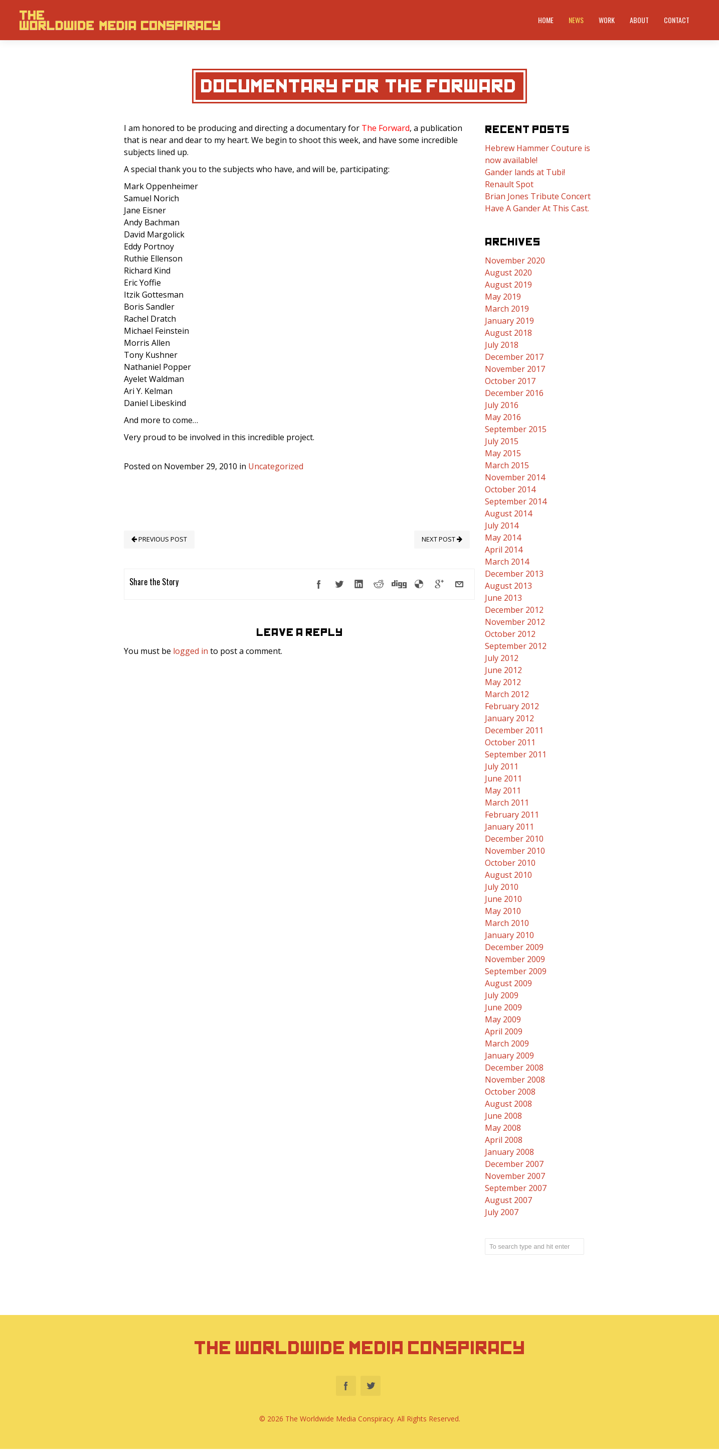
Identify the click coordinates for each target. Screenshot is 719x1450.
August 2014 (508, 513)
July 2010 (501, 886)
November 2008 (515, 1079)
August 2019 (508, 284)
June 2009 (503, 1007)
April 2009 (503, 1031)
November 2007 (515, 1175)
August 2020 (508, 272)
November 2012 (515, 621)
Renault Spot (509, 184)
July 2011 (501, 766)
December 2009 (514, 947)
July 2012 (501, 658)
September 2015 (516, 429)
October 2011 (510, 742)
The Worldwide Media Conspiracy (359, 1348)
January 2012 (509, 718)
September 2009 (516, 971)
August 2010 (508, 874)
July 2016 (501, 405)
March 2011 (507, 802)
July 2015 (501, 441)
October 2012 (510, 633)
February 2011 (512, 814)
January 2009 (509, 1055)
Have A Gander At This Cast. (537, 208)
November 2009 (515, 959)
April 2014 (503, 549)
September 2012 (516, 645)
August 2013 (508, 585)
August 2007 (508, 1200)
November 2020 (515, 260)
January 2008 (509, 1151)
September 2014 (516, 501)
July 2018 (501, 344)
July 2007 (501, 1212)
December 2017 (514, 356)
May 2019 (503, 296)
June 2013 (503, 597)
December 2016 (514, 393)
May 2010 (503, 910)
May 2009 (503, 1019)
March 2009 (507, 1043)
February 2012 (512, 706)
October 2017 (510, 380)
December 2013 (514, 573)
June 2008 (503, 1115)
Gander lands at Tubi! (525, 172)
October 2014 (510, 489)
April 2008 (503, 1139)
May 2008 (503, 1127)
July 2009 (501, 995)
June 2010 (503, 898)
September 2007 (516, 1188)
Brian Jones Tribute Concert (538, 196)
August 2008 (508, 1103)
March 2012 (507, 694)
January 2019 (509, 320)
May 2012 (503, 682)
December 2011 (514, 730)
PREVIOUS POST (159, 539)
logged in (190, 650)
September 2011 (516, 754)
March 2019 (507, 308)
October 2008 (510, 1091)
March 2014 (507, 561)
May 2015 (503, 453)
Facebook (346, 1387)
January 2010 (509, 935)
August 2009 (508, 983)
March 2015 (507, 465)
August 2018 (508, 332)
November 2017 (515, 368)
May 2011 (503, 790)
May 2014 (503, 537)
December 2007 (514, 1163)
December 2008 (514, 1067)
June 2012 (503, 670)
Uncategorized (275, 466)
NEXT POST (442, 539)
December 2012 (514, 609)
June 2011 (503, 778)
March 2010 (507, 923)
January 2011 (509, 826)
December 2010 (514, 838)
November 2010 (515, 850)
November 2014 (515, 477)
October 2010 (510, 862)
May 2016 (503, 417)
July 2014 (501, 525)
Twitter (371, 1387)
